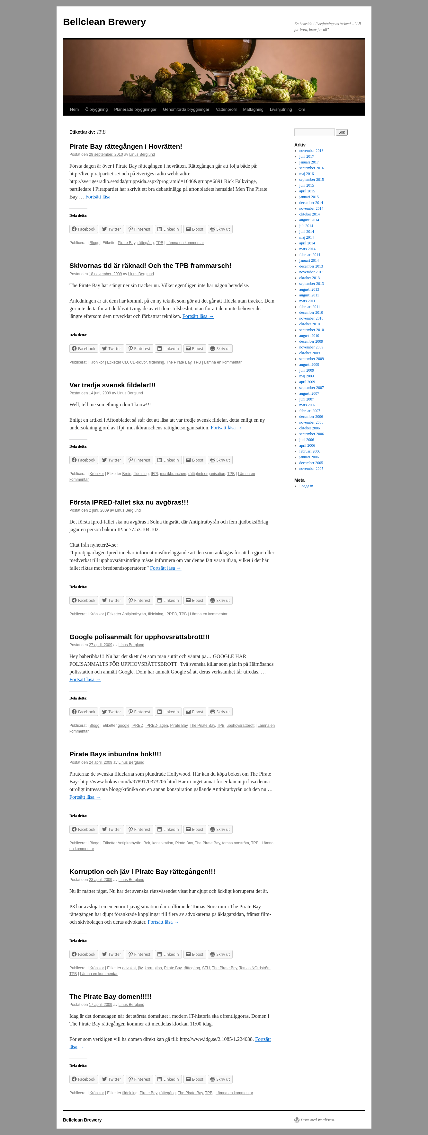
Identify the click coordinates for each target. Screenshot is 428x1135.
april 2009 (307, 382)
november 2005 (311, 468)
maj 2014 (306, 237)
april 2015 (307, 191)
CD (125, 362)
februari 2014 (309, 254)
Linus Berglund (142, 154)
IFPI (154, 473)
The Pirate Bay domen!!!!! (110, 996)
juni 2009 (306, 370)
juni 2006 (306, 439)
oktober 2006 (309, 428)
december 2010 (311, 312)
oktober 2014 (309, 214)
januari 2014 (309, 260)
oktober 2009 (309, 353)
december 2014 (311, 202)
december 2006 (311, 416)
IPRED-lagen (157, 725)
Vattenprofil (226, 109)
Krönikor (97, 362)
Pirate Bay (126, 243)
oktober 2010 (309, 324)
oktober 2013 (309, 278)
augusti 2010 (309, 335)
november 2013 (311, 272)
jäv (140, 968)
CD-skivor (138, 362)
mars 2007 (307, 405)
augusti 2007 (309, 393)
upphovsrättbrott (240, 725)
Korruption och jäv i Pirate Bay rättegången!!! (142, 871)
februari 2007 (309, 411)
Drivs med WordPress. (318, 1120)
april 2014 (307, 243)
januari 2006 (309, 457)
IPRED (171, 614)
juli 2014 (306, 226)
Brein (126, 473)
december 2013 (311, 266)
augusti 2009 (309, 364)
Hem (74, 109)
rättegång (146, 243)
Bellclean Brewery (104, 21)
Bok (147, 843)
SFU (206, 968)
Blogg (95, 243)
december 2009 (311, 341)
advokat (129, 968)
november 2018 (311, 150)
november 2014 (311, 208)
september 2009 (311, 358)
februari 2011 (309, 306)
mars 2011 (307, 301)
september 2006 (311, 434)
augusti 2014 (309, 220)
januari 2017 (309, 162)
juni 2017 (306, 156)
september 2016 (311, 168)
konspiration (162, 843)
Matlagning (253, 109)
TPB (159, 243)
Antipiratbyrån (134, 614)
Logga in (306, 486)
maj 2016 (306, 174)
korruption (153, 968)
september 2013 (311, 283)
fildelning (156, 362)
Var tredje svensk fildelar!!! (112, 385)
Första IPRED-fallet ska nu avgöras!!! (128, 502)
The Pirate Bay (178, 362)
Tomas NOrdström (254, 968)
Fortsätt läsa (101, 196)
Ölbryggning (96, 109)
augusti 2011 (309, 295)
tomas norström (235, 843)
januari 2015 (309, 197)
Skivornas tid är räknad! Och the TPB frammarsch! (150, 265)
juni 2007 (306, 399)
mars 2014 (307, 249)
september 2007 (311, 387)
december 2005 (311, 463)
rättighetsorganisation (206, 473)
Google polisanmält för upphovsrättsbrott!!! (139, 636)
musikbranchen (173, 473)
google (123, 725)
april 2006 (307, 445)
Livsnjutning (281, 109)
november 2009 (311, 347)
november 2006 (311, 422)
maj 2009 (306, 376)
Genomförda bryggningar (186, 109)
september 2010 (311, 330)
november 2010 (311, 318)
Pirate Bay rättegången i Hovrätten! (125, 146)
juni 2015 (306, 185)
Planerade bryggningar (135, 109)
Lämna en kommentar (185, 243)
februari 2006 (309, 451)
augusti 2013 (309, 289)
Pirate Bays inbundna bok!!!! (115, 754)
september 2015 (311, 179)
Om (302, 109)
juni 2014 (306, 231)
